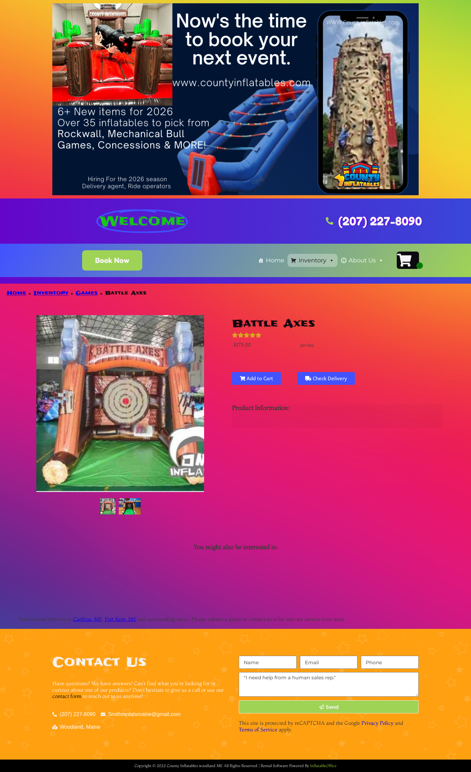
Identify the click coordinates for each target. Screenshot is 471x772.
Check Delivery (326, 378)
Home (275, 260)
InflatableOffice (323, 765)
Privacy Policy (377, 723)
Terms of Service (258, 729)
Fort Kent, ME (120, 619)
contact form (66, 696)
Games (87, 292)
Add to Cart (256, 378)
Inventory (316, 260)
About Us (366, 260)
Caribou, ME (87, 619)
